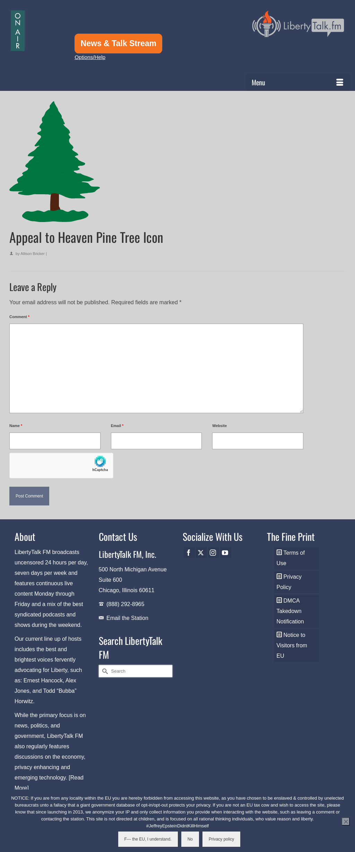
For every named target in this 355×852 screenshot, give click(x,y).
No (190, 839)
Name (15, 426)
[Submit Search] (104, 671)
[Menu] (298, 82)
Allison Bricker (32, 254)
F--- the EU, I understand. (148, 839)
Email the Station (127, 618)
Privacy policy (221, 839)
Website (219, 426)
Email (117, 426)
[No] (345, 821)
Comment (19, 317)
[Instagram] (213, 552)
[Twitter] (201, 552)
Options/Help (90, 57)
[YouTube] (225, 552)
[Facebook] (189, 552)
